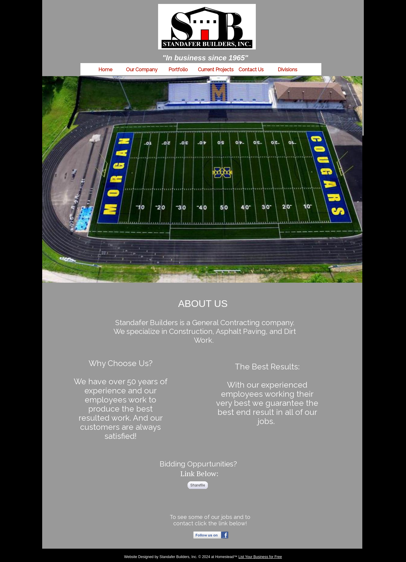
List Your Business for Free (260, 557)
